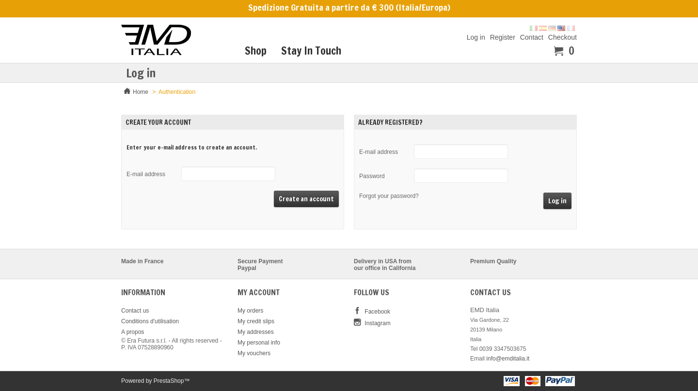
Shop (256, 50)
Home (140, 92)
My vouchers (254, 353)
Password (372, 176)
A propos (132, 332)
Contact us (135, 310)
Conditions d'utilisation (150, 321)
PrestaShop (169, 380)
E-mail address (146, 174)
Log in (476, 37)
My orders (250, 310)
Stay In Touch (311, 50)
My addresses (256, 332)
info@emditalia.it (507, 358)
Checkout (562, 37)
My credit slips (256, 321)
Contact (531, 37)
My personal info (259, 342)
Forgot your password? (389, 196)
